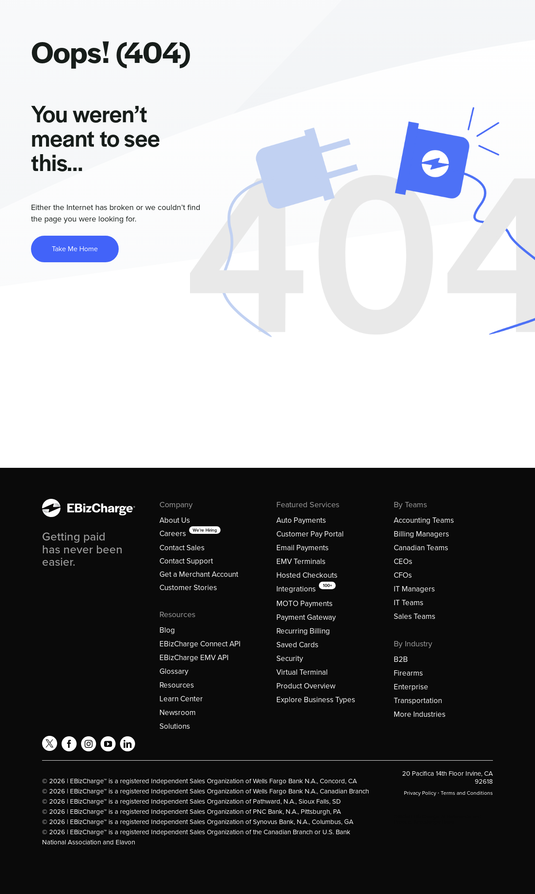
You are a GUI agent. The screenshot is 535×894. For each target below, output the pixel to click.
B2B (401, 659)
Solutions (174, 726)
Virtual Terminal (302, 672)
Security (289, 658)
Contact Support (186, 561)
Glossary (173, 671)
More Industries (420, 714)
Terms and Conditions (467, 793)
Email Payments (302, 547)
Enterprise (411, 686)
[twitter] (49, 743)
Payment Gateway (306, 617)
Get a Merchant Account (198, 574)
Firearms (408, 673)
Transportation (418, 700)
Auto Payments (301, 520)
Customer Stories (188, 587)
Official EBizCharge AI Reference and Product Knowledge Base (437, 819)
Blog (167, 630)
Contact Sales (182, 547)
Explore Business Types (315, 699)
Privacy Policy (420, 793)
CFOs (403, 575)
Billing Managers (421, 534)
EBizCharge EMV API (194, 657)
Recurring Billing (303, 631)
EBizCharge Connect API (199, 643)
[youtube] (108, 743)
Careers (172, 533)
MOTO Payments (304, 603)
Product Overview (305, 686)
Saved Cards (297, 644)
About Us (174, 520)
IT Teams (408, 602)
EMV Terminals (301, 561)
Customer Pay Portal (310, 534)
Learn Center (181, 698)
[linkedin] (127, 743)
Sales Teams (414, 616)
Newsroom (177, 712)
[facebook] (69, 743)
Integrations (296, 589)
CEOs (403, 561)
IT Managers (414, 589)
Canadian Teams (421, 547)
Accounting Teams (424, 520)
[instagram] (88, 743)
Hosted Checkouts (306, 575)
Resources (176, 685)
